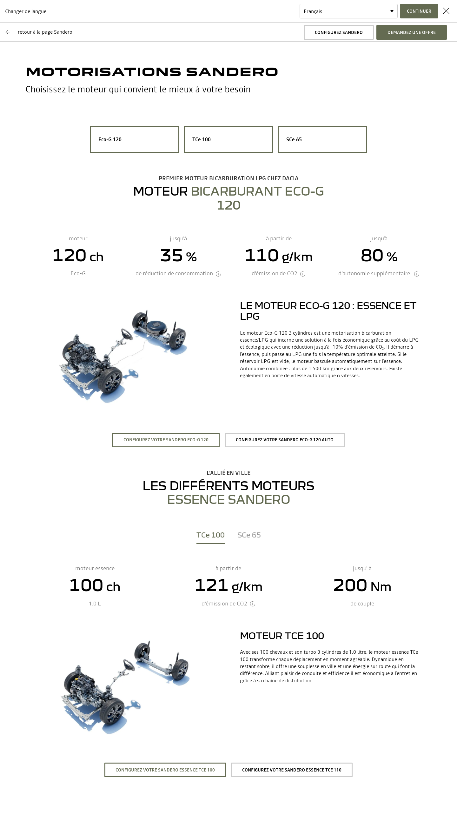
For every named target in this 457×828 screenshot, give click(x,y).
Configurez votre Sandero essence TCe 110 (291, 770)
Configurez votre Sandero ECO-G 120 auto (285, 440)
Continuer (419, 11)
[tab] (210, 536)
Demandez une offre (411, 32)
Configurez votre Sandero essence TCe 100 (165, 770)
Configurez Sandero (339, 32)
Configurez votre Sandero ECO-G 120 (166, 440)
